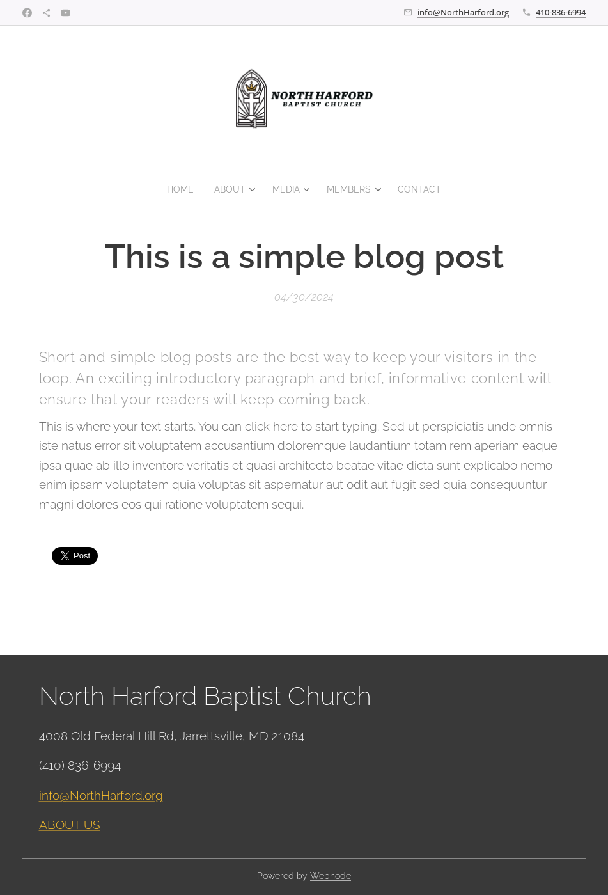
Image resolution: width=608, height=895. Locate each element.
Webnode (330, 876)
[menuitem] (179, 189)
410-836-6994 (561, 12)
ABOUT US (69, 825)
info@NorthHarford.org (463, 12)
